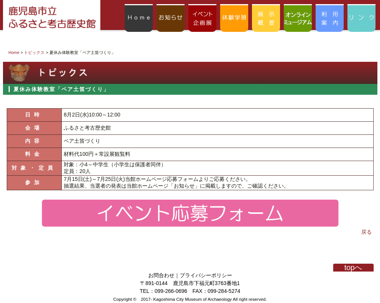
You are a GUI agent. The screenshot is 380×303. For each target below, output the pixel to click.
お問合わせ (161, 275)
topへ (353, 268)
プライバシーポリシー (206, 275)
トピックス (34, 52)
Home (14, 52)
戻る (366, 232)
